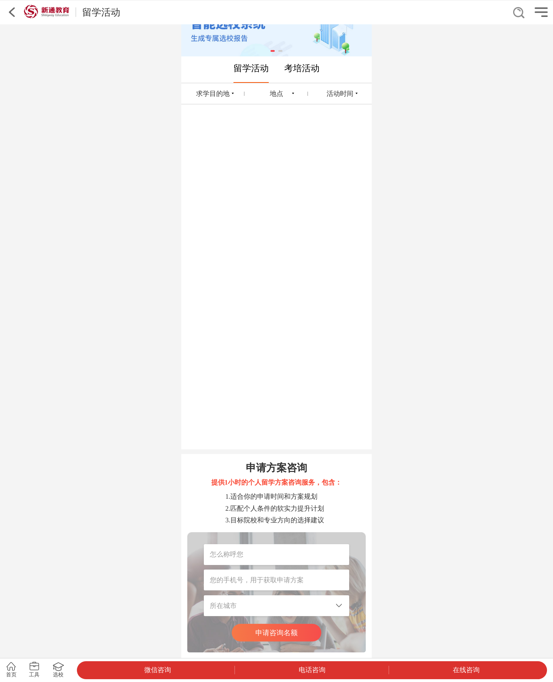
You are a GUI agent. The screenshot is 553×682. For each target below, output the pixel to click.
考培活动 (302, 68)
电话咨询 (312, 670)
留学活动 (251, 68)
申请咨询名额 (276, 633)
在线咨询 (466, 670)
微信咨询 (157, 670)
